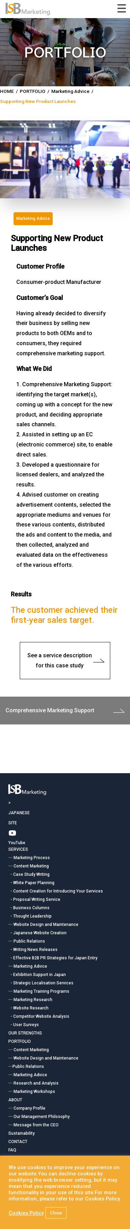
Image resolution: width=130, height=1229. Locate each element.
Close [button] (56, 1212)
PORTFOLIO (19, 1041)
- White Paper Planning (31, 882)
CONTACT (17, 1141)
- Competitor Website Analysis (38, 1016)
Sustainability (21, 1133)
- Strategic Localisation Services (40, 983)
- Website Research (28, 1008)
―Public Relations (26, 1066)
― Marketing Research (30, 999)
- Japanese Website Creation (37, 932)
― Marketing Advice (27, 966)
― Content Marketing (28, 866)
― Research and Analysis (33, 1083)
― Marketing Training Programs (38, 991)
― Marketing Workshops (31, 1091)
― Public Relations (26, 941)
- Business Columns (29, 907)
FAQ (12, 1150)
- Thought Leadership (30, 916)
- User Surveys (23, 1024)
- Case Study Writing (29, 874)
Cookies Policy (26, 1213)
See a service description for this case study (65, 660)
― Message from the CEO (33, 1125)
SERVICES (18, 849)
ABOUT (15, 1099)
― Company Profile (26, 1108)
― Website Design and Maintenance (43, 924)
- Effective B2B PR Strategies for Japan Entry (52, 958)
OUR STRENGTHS (25, 1033)
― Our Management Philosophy (39, 1116)
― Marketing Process (29, 857)
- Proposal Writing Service (34, 899)
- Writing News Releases (33, 949)
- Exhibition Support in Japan (37, 974)
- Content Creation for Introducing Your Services (55, 891)
